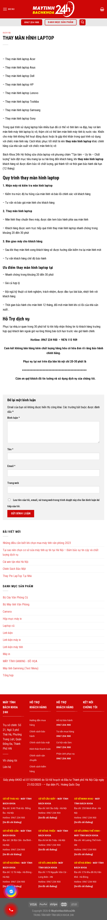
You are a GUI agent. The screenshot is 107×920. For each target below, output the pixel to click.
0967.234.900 (54, 812)
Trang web (13, 483)
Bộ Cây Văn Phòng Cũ (15, 597)
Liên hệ (7, 767)
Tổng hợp (8, 675)
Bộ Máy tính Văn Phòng (16, 604)
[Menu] (9, 9)
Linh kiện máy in (12, 640)
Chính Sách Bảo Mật (14, 569)
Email (11, 466)
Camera (7, 611)
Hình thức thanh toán (40, 748)
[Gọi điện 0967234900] (11, 910)
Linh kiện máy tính (13, 647)
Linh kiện (8, 633)
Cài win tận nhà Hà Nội (15, 562)
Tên (10, 449)
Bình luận (13, 417)
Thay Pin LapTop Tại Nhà (17, 576)
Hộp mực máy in (12, 618)
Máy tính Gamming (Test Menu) (20, 668)
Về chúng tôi (10, 760)
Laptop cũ (8, 625)
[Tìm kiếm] (82, 22)
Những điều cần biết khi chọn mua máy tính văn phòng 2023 (37, 543)
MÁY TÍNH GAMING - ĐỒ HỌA (20, 661)
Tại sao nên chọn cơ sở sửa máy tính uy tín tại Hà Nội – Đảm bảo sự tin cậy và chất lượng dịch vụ (50, 552)
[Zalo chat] (11, 891)
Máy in (6, 654)
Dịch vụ (7, 33)
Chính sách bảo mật (40, 742)
